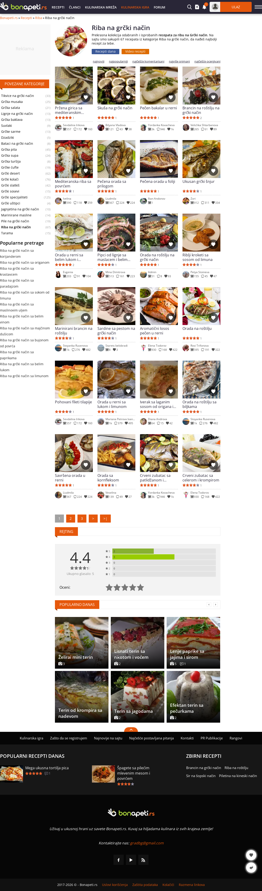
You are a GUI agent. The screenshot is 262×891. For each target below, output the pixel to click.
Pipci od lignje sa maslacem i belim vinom (112, 257)
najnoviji (98, 61)
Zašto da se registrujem (68, 738)
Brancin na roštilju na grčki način (200, 110)
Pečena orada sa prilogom (111, 183)
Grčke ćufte (10, 167)
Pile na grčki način (15, 221)
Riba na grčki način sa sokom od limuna (24, 295)
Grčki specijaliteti (14, 197)
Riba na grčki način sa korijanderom (17, 253)
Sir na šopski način (201, 775)
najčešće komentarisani (148, 61)
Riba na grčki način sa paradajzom (17, 283)
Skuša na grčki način (114, 108)
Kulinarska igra (135, 7)
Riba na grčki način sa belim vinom (21, 319)
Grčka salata (10, 108)
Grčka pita (9, 149)
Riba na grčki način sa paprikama (17, 355)
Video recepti (135, 51)
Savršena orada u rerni (70, 477)
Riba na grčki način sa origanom (24, 262)
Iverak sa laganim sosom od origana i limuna (156, 404)
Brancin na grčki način (203, 767)
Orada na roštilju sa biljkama (199, 404)
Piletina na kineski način (238, 775)
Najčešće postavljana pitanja (151, 738)
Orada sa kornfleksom (108, 477)
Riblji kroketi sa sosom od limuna (197, 257)
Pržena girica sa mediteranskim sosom (68, 110)
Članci (74, 7)
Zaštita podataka (145, 884)
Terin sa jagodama (133, 711)
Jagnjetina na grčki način (20, 209)
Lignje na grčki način (17, 114)
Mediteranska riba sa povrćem (73, 183)
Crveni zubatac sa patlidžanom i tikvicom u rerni (155, 477)
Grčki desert (10, 173)
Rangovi (236, 738)
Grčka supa (9, 155)
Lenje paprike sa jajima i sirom (187, 654)
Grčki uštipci (10, 203)
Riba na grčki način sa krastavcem (17, 271)
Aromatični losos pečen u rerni (154, 330)
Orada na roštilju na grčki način (157, 257)
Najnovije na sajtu (108, 738)
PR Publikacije (212, 738)
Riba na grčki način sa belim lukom (21, 367)
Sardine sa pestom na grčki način (116, 330)
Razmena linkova (192, 884)
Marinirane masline (16, 215)
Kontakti (187, 738)
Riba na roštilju (236, 767)
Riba (38, 18)
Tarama (7, 233)
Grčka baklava (12, 120)
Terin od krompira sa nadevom (80, 713)
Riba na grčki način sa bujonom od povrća (24, 343)
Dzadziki (7, 137)
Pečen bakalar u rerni (158, 108)
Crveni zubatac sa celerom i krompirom (200, 477)
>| (105, 518)
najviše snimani (179, 61)
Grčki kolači (10, 179)
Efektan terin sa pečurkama (186, 708)
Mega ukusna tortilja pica (47, 767)
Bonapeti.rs (9, 18)
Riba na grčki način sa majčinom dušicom (25, 331)
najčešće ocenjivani (207, 61)
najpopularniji (118, 61)
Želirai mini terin (75, 657)
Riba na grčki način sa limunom (24, 376)
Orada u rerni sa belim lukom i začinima (69, 257)
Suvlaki (6, 125)
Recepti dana (105, 51)
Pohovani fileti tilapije (73, 402)
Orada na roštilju (197, 328)
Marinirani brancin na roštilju (73, 330)
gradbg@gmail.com (147, 843)
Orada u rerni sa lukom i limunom (112, 404)
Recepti (58, 7)
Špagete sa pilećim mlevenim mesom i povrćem (133, 773)
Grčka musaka (12, 102)
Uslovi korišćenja (115, 884)
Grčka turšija (11, 161)
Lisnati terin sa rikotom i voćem (131, 654)
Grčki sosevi (10, 191)
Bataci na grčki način (17, 143)
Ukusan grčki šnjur (198, 181)
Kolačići (168, 884)
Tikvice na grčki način (17, 96)
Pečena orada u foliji (157, 181)
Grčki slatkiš (10, 185)
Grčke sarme (10, 131)
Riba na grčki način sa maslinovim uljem (17, 307)
